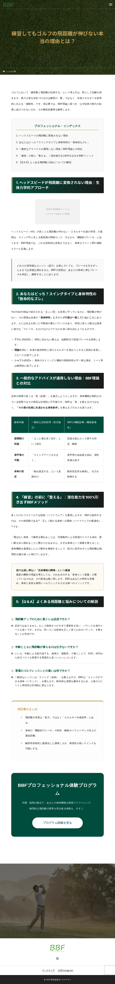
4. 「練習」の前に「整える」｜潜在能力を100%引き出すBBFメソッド (55, 155)
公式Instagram (65, 970)
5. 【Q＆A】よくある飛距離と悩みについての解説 (43, 162)
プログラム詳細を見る (57, 822)
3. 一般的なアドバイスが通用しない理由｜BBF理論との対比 (49, 149)
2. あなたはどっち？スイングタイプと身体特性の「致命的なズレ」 (53, 142)
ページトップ (48, 970)
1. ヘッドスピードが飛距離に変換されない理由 (42, 135)
